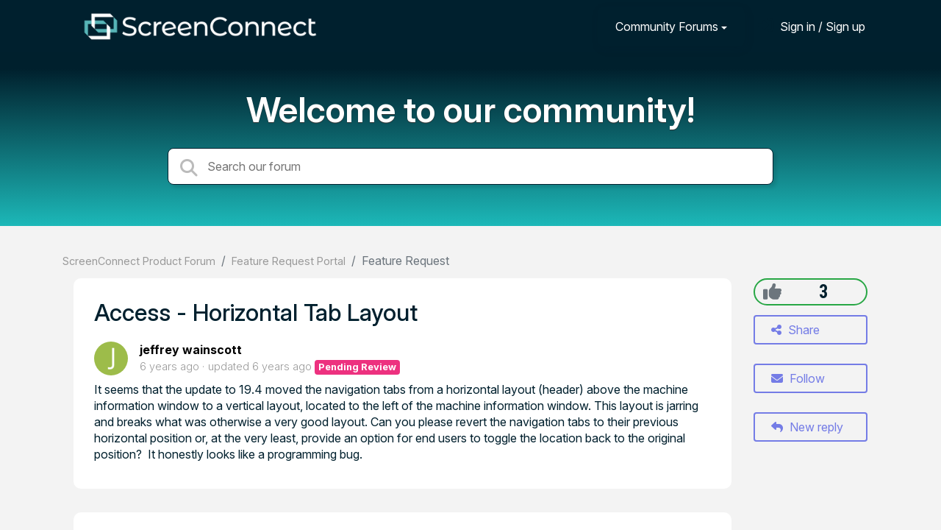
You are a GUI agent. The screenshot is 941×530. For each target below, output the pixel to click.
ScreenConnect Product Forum (138, 261)
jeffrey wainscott (191, 349)
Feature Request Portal (289, 261)
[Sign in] (811, 26)
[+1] (772, 291)
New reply (807, 427)
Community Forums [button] (666, 26)
